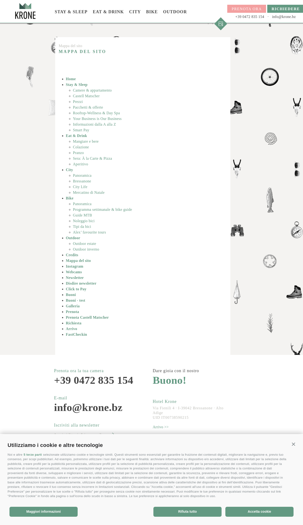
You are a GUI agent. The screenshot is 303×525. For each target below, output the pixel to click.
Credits (72, 255)
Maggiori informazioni (43, 511)
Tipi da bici (82, 227)
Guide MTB (82, 215)
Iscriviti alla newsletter (76, 425)
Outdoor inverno (86, 249)
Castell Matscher (86, 96)
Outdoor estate (84, 244)
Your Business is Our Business (97, 119)
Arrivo (71, 329)
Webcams (74, 272)
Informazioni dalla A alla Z (94, 124)
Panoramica (82, 175)
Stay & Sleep (71, 11)
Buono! (169, 380)
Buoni (71, 295)
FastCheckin (76, 334)
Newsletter (75, 278)
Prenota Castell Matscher (87, 317)
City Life (80, 187)
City (135, 11)
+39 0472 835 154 (249, 17)
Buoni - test (75, 300)
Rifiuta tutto (187, 511)
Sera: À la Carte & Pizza (92, 158)
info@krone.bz (284, 17)
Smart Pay (81, 130)
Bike (152, 11)
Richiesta (73, 323)
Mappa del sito (78, 261)
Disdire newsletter (81, 283)
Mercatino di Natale (89, 192)
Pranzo (78, 153)
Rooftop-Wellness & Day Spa (96, 113)
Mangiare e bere (86, 141)
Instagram (74, 266)
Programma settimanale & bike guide (102, 209)
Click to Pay (76, 289)
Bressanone (82, 181)
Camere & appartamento (92, 90)
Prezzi (78, 102)
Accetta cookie (259, 511)
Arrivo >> (161, 427)
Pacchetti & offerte (88, 107)
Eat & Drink (108, 11)
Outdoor (175, 11)
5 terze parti (33, 454)
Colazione (81, 147)
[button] (293, 444)
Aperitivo (80, 164)
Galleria (73, 306)
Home (71, 79)
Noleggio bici (84, 221)
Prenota (72, 312)
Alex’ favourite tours (89, 232)
